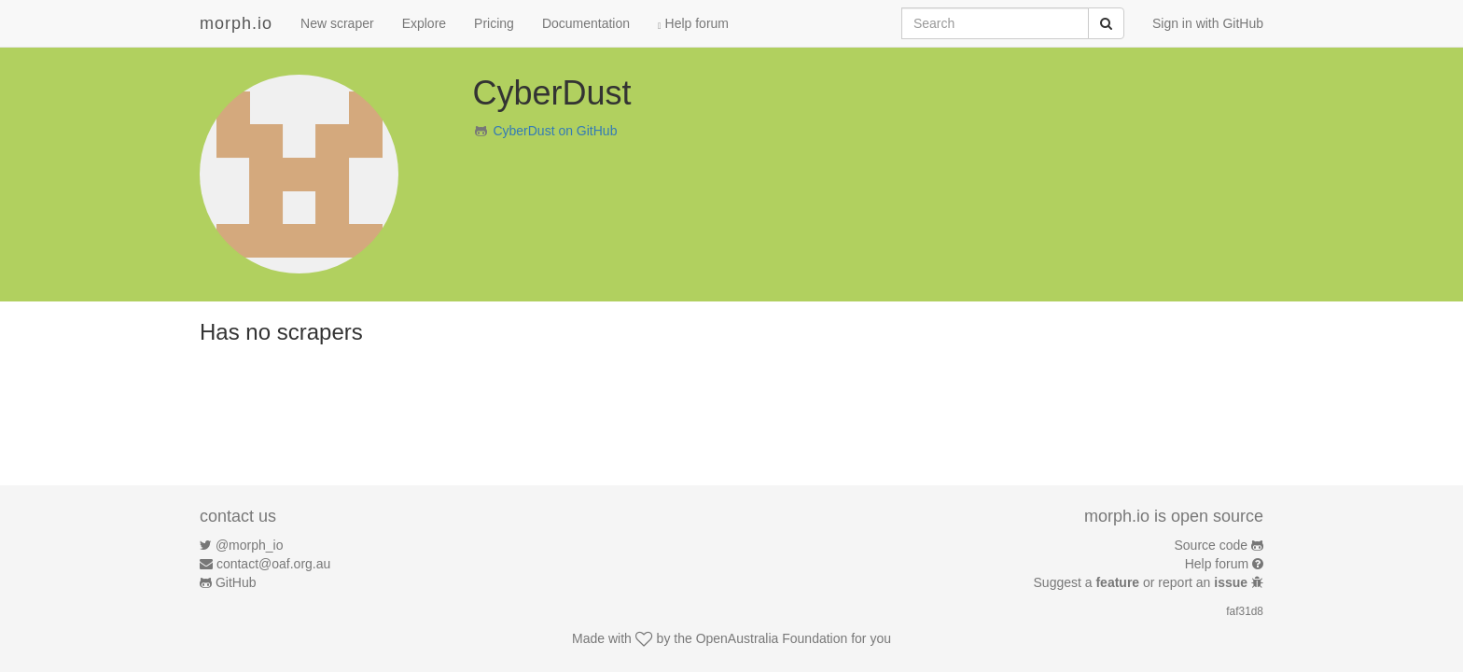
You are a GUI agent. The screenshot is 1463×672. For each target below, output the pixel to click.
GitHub (236, 582)
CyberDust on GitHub (555, 130)
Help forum (693, 23)
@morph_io (250, 545)
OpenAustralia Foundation (772, 638)
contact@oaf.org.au (273, 563)
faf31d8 (1244, 611)
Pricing (494, 23)
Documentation (586, 23)
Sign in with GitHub (1207, 23)
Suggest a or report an (1142, 582)
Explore (424, 23)
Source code (1211, 545)
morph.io (236, 23)
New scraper (337, 23)
